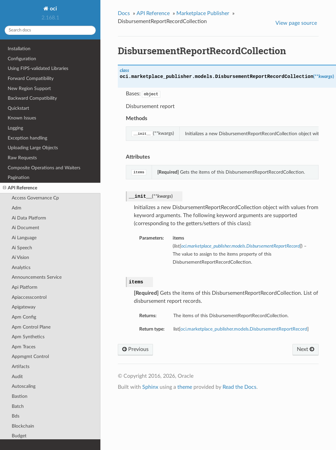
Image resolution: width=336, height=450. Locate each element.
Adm (16, 207)
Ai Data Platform (29, 217)
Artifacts (20, 366)
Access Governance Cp (35, 197)
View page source (296, 23)
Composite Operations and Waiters (44, 167)
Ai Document (25, 227)
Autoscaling (23, 386)
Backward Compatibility (32, 98)
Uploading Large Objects (33, 147)
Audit (17, 376)
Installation (19, 48)
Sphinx (150, 387)
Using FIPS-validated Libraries (38, 68)
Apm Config (24, 317)
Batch (18, 406)
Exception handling (27, 138)
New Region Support (29, 88)
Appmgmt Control (30, 356)
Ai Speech (22, 247)
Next (305, 349)
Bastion (19, 396)
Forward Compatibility (31, 78)
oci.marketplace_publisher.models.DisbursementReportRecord (243, 329)
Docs (124, 13)
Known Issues (22, 117)
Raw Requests (22, 157)
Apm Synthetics (28, 336)
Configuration (22, 58)
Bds (15, 416)
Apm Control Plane (31, 327)
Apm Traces (23, 346)
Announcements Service (37, 277)
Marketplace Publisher (202, 13)
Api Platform (24, 287)
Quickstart (18, 108)
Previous (135, 349)
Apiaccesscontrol (29, 297)
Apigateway (23, 306)
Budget (19, 435)
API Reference (20, 188)
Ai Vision (20, 257)
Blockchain (23, 426)
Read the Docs (239, 387)
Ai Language (24, 237)
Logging (15, 127)
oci (53, 8)
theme (184, 387)
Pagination (18, 177)
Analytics (21, 267)
